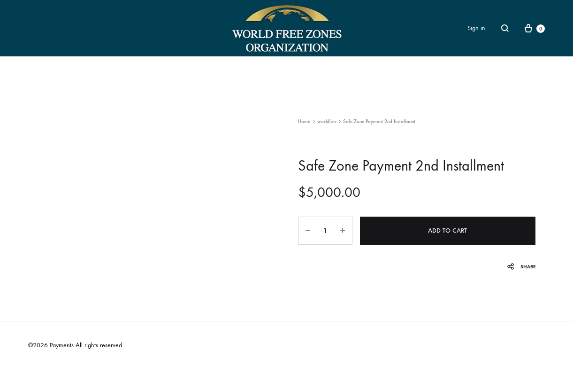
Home (304, 121)
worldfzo (326, 121)
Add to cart (447, 230)
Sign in (476, 28)
